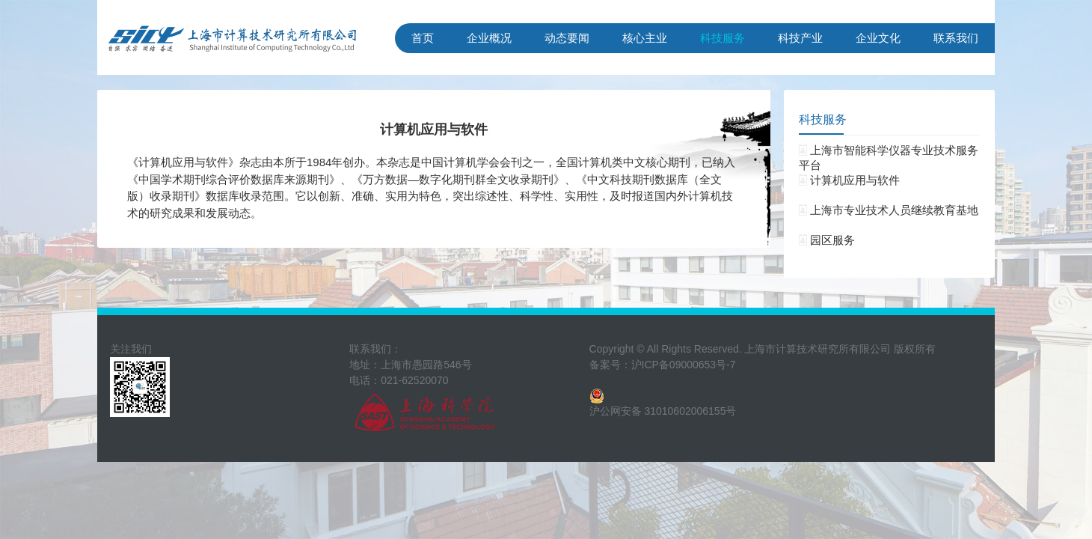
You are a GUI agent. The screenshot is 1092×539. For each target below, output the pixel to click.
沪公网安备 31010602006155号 (663, 411)
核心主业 (644, 37)
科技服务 (722, 37)
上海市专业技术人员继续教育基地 (888, 210)
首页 (422, 37)
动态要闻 (567, 37)
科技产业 (800, 37)
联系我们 (955, 37)
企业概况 (489, 37)
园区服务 (827, 240)
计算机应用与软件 (849, 180)
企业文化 (878, 37)
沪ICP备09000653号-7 (683, 365)
